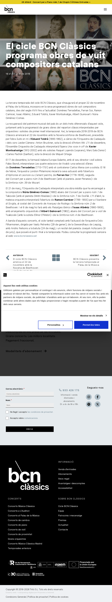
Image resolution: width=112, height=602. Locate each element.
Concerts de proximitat (20, 534)
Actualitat (63, 525)
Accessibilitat (65, 488)
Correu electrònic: (14, 389)
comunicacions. (31, 418)
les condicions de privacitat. (40, 412)
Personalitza (55, 325)
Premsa (62, 520)
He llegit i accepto (31, 412)
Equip (61, 511)
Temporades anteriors (19, 548)
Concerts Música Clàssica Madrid (25, 543)
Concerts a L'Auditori (18, 511)
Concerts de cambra (18, 520)
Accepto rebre (24, 418)
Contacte (63, 529)
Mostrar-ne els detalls (91, 315)
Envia (30, 429)
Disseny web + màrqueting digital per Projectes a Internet (30, 592)
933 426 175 (69, 390)
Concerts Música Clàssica (21, 506)
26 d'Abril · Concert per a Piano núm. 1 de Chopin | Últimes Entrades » (56, 2)
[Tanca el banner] (108, 275)
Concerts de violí (16, 529)
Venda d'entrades (67, 469)
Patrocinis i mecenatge (70, 515)
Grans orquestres (17, 539)
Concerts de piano (17, 525)
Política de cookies (59, 597)
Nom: (8, 400)
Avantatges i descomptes (71, 483)
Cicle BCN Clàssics (68, 506)
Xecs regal (63, 478)
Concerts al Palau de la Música (23, 515)
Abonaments (65, 474)
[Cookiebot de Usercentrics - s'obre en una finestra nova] (89, 275)
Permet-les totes (91, 325)
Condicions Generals (16, 597)
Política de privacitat (38, 597)
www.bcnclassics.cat (25, 235)
